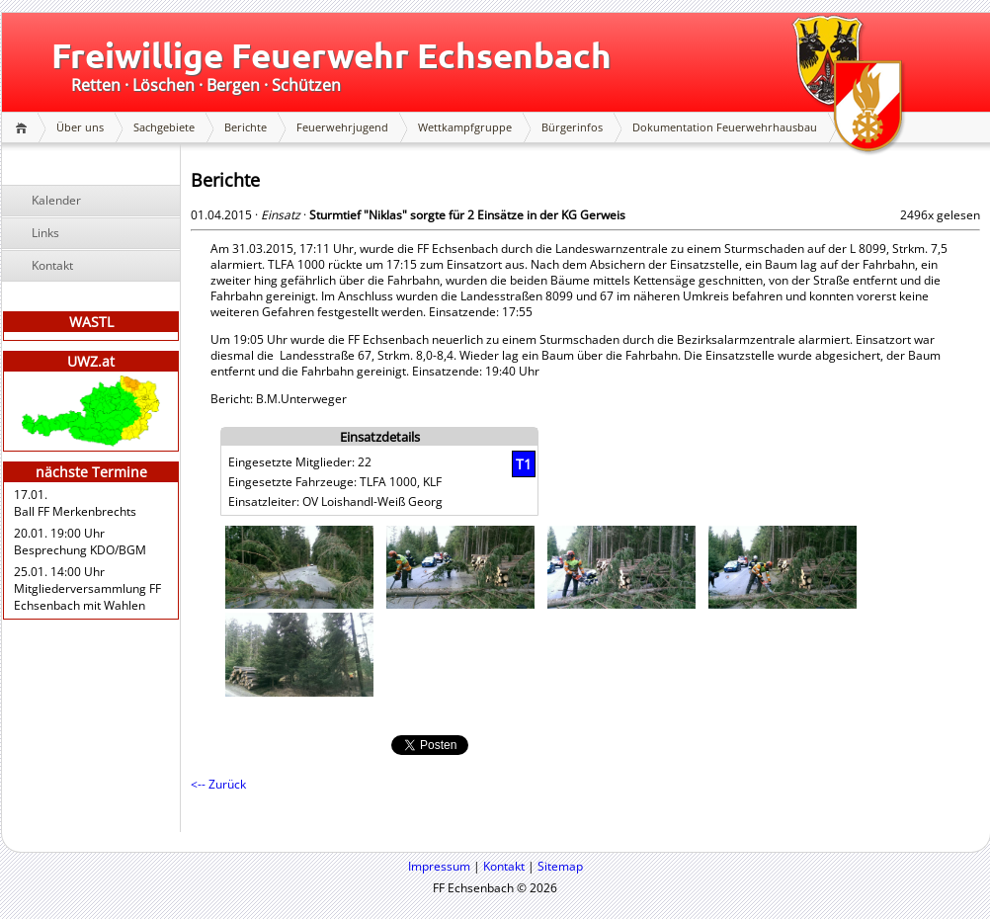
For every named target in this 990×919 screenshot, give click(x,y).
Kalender (56, 200)
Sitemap (560, 866)
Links (45, 232)
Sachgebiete (164, 127)
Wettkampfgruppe (465, 127)
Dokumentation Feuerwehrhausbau (724, 127)
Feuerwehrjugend (342, 127)
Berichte (245, 127)
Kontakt (52, 265)
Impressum (439, 866)
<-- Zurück (218, 784)
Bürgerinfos (572, 127)
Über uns (80, 127)
